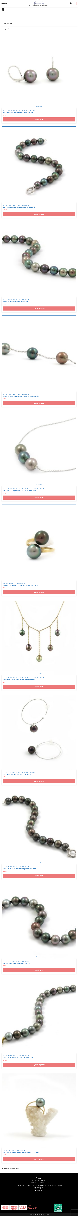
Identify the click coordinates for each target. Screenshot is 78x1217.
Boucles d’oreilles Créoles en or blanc (17, 776)
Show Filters (6, 24)
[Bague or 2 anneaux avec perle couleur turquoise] (39, 1114)
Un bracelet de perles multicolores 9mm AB (19, 207)
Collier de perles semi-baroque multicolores (19, 682)
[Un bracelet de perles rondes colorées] (39, 924)
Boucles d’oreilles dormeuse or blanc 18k (18, 113)
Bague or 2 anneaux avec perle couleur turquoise (21, 1156)
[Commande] (25, 29)
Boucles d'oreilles (28, 110)
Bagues (5, 584)
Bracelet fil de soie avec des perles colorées (19, 871)
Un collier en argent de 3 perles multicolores (19, 492)
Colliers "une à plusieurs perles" (33, 490)
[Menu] (5, 3)
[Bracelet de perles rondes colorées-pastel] (39, 1019)
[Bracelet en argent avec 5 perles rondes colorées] (39, 355)
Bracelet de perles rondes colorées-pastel (18, 1061)
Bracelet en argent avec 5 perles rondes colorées (21, 397)
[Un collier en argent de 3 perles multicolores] (39, 450)
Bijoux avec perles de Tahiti (12, 110)
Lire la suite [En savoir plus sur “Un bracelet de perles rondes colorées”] (39, 973)
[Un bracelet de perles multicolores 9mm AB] (39, 166)
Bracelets (25, 205)
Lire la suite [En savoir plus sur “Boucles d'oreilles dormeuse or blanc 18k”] (39, 119)
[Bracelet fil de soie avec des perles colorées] (39, 829)
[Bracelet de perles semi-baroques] (39, 260)
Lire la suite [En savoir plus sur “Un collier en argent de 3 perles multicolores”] (39, 499)
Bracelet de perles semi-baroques (15, 302)
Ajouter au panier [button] (39, 214)
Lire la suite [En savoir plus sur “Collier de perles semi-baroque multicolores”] (39, 688)
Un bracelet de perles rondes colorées (17, 966)
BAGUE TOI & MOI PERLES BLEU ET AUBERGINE (20, 587)
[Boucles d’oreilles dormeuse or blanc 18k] (39, 71)
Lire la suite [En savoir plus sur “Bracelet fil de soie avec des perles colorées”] (39, 878)
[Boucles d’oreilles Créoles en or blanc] (39, 734)
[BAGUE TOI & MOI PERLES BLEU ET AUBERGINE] (39, 545)
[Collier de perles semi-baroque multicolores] (39, 640)
